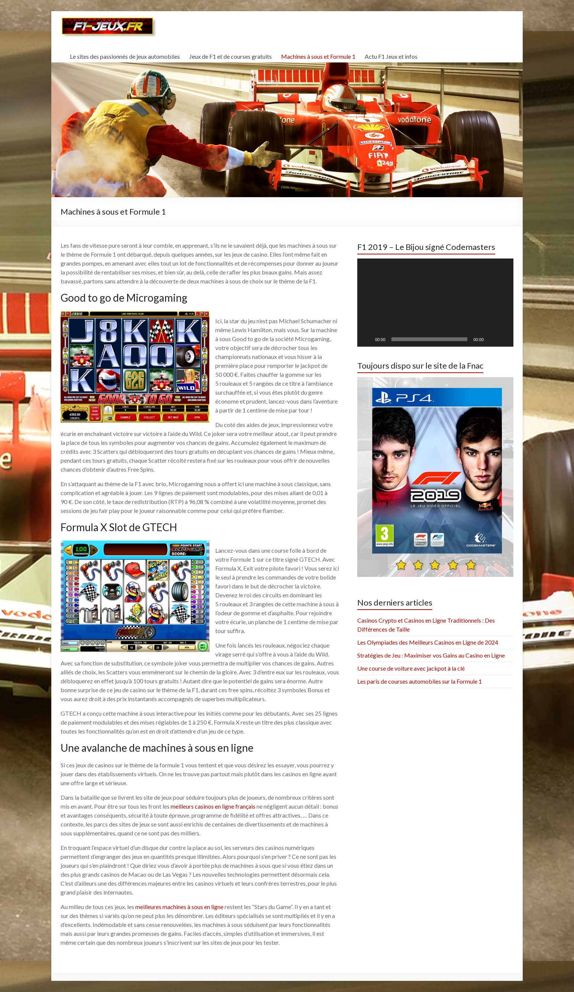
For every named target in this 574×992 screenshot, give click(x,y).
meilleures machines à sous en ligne (179, 906)
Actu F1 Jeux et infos (391, 56)
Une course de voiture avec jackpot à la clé (411, 668)
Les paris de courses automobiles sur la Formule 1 (419, 681)
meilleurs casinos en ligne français (213, 806)
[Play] (367, 339)
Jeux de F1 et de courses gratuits (230, 56)
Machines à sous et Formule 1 (318, 56)
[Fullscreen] (503, 339)
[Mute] (492, 339)
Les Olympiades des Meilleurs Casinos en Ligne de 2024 (427, 642)
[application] (435, 302)
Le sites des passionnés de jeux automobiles (125, 56)
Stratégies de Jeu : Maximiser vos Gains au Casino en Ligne (431, 655)
